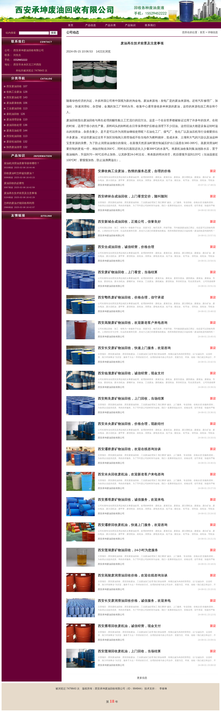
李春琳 (163, 688)
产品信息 (90, 25)
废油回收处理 (14, 125)
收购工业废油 (14, 92)
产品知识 (130, 25)
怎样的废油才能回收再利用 (19, 203)
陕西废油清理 (14, 147)
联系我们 (150, 25)
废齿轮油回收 (14, 141)
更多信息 (142, 677)
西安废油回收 (14, 86)
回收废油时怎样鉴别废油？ (19, 173)
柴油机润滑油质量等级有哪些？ (21, 163)
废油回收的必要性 (14, 183)
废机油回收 (12, 114)
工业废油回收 (14, 108)
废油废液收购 (14, 103)
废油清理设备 (14, 119)
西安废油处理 (14, 97)
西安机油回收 (14, 136)
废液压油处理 (14, 130)
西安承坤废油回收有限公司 (111, 185)
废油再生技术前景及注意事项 (20, 193)
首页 (70, 25)
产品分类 (110, 25)
